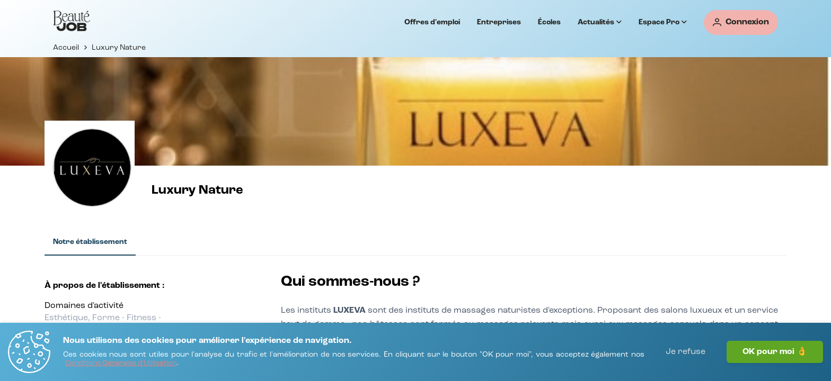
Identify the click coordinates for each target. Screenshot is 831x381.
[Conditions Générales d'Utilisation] (120, 364)
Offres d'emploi (432, 22)
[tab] (90, 242)
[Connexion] (741, 22)
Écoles (549, 22)
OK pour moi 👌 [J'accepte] (774, 352)
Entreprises (499, 22)
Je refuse (685, 352)
